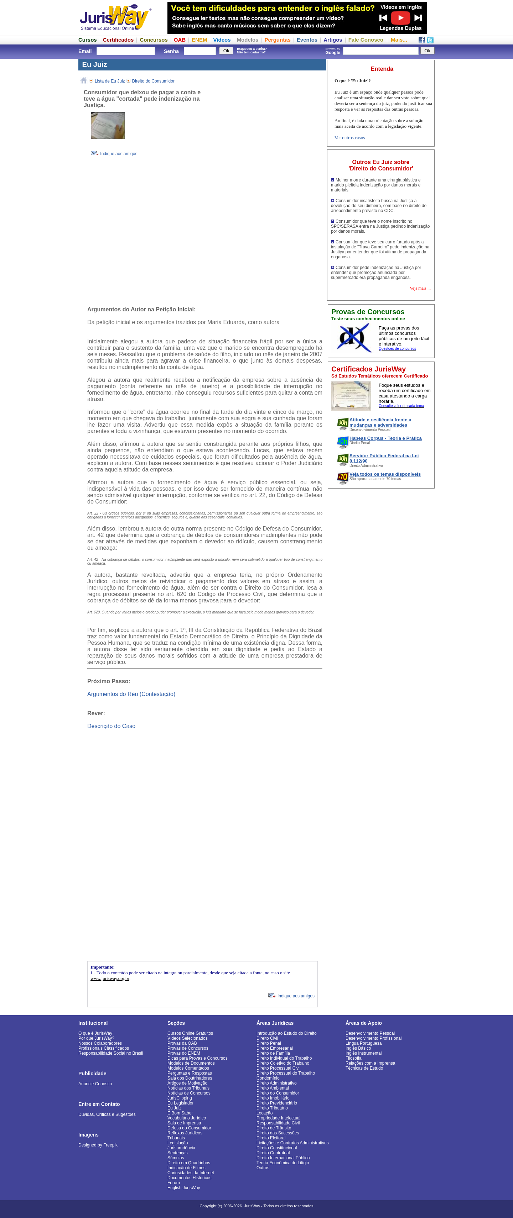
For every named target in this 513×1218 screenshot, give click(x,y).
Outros (262, 1167)
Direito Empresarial (274, 1048)
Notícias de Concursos (189, 1093)
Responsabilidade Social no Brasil (110, 1053)
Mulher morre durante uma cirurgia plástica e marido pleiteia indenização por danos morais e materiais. (376, 185)
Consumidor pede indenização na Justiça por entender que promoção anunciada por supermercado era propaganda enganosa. (376, 272)
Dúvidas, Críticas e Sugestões (107, 1114)
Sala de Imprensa (184, 1123)
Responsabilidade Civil (278, 1123)
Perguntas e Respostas (189, 1073)
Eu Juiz (174, 1108)
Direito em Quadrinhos (188, 1162)
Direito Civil (267, 1038)
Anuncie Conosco (95, 1083)
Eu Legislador (180, 1103)
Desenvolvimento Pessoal (370, 1033)
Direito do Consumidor (153, 81)
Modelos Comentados (188, 1068)
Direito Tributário (272, 1108)
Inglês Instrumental (364, 1053)
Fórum (173, 1182)
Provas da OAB (182, 1043)
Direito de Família (273, 1053)
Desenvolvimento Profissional (373, 1038)
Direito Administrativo (276, 1083)
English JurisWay (183, 1187)
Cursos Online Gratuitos (190, 1033)
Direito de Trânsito (273, 1127)
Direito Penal (268, 1043)
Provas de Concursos (187, 1048)
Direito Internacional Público (283, 1157)
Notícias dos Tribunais (188, 1088)
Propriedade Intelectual (278, 1118)
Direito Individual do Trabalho (284, 1058)
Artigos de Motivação (187, 1083)
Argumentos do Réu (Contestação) (131, 694)
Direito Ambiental (272, 1088)
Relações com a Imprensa (370, 1063)
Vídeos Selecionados (187, 1038)
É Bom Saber (180, 1113)
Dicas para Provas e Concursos (197, 1058)
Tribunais (176, 1137)
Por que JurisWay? (96, 1038)
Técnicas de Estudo (364, 1068)
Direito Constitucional (276, 1147)
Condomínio (268, 1078)
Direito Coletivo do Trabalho (282, 1063)
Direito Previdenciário (276, 1103)
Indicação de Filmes (186, 1167)
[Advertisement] (269, 196)
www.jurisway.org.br (109, 978)
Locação (264, 1113)
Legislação (177, 1142)
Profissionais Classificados (103, 1048)
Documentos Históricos (189, 1177)
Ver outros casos (350, 137)
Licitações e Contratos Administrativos (292, 1142)
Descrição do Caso (111, 726)
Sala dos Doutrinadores (189, 1078)
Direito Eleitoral (270, 1137)
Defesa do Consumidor (189, 1127)
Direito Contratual (273, 1152)
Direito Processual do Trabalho (285, 1073)
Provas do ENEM (183, 1053)
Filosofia (354, 1058)
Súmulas (175, 1157)
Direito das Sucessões (277, 1132)
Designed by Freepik (98, 1145)
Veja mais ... (420, 288)
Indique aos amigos (114, 153)
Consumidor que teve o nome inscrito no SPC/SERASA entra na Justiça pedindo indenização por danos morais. (380, 226)
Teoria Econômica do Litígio (282, 1162)
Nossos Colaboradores (100, 1043)
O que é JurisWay (95, 1033)
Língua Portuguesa (364, 1043)
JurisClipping (179, 1098)
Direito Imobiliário (273, 1098)
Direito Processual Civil (278, 1068)
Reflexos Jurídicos (184, 1132)
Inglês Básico (358, 1048)
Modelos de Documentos (191, 1063)
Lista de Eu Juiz (110, 81)
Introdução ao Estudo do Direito (286, 1033)
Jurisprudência (181, 1147)
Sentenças (177, 1152)
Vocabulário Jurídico (186, 1118)
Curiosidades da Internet (190, 1172)
